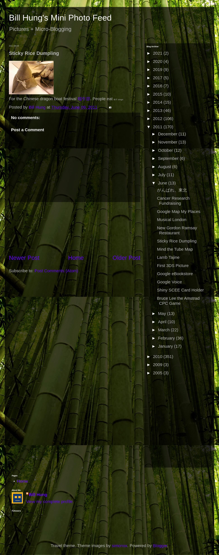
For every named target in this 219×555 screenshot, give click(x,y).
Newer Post (24, 257)
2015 (158, 94)
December (168, 134)
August (165, 166)
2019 (158, 69)
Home (76, 257)
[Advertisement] (75, 227)
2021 (158, 53)
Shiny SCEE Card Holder (180, 290)
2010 (158, 356)
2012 (158, 118)
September (169, 158)
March (164, 330)
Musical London (171, 219)
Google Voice (169, 282)
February (167, 338)
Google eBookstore (175, 273)
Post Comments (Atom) (56, 270)
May (162, 313)
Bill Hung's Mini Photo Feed (60, 17)
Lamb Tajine (168, 257)
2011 (158, 126)
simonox (119, 545)
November (168, 142)
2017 (158, 77)
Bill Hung (38, 494)
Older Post (126, 257)
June (163, 183)
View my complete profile (49, 501)
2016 (158, 86)
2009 (158, 364)
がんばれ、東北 (172, 190)
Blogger (160, 545)
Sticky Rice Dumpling (177, 241)
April (162, 321)
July (162, 174)
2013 (158, 110)
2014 (158, 102)
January (166, 346)
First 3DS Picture (173, 265)
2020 (158, 61)
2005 (158, 373)
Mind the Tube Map (175, 249)
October (166, 150)
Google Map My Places (178, 211)
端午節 (84, 98)
